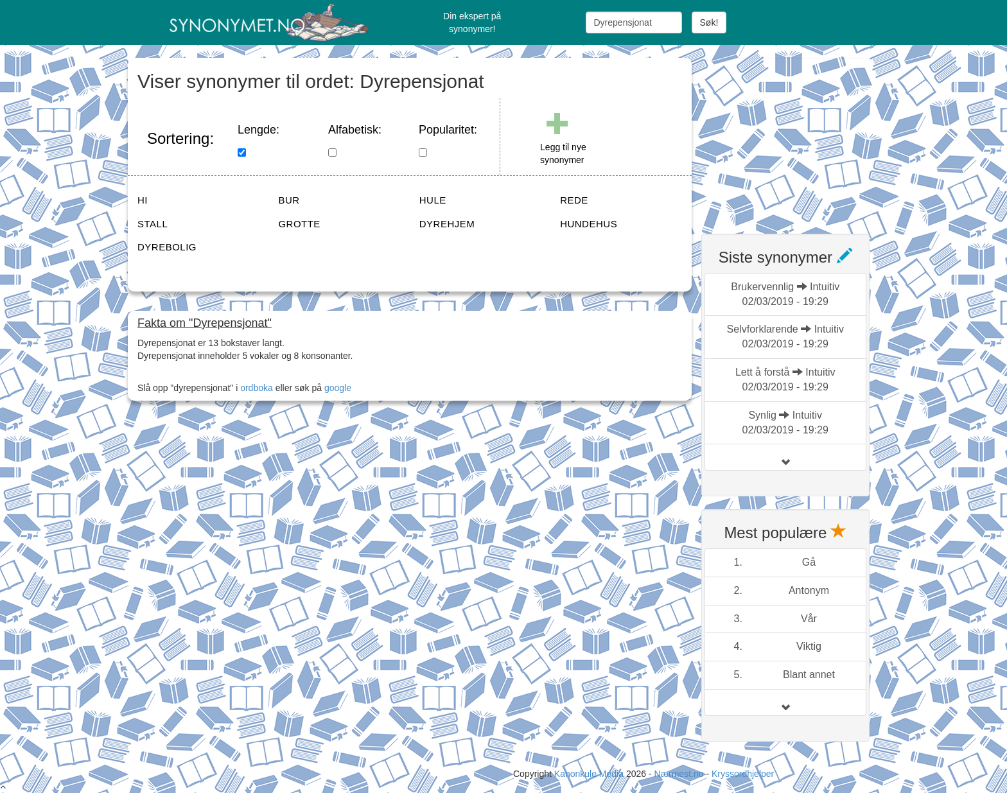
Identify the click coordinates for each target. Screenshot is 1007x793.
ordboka (255, 388)
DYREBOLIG (167, 246)
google (337, 388)
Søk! (709, 22)
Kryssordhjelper (743, 774)
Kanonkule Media (590, 774)
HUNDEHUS (588, 223)
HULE (432, 200)
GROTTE (299, 223)
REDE (574, 200)
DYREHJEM (447, 223)
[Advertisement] (797, 138)
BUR (288, 200)
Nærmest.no (678, 774)
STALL (152, 223)
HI (142, 200)
